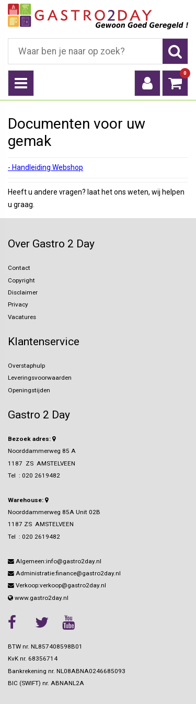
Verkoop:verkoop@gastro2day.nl (57, 585)
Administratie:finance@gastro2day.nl (64, 573)
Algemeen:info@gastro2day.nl (54, 561)
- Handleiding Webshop (45, 167)
